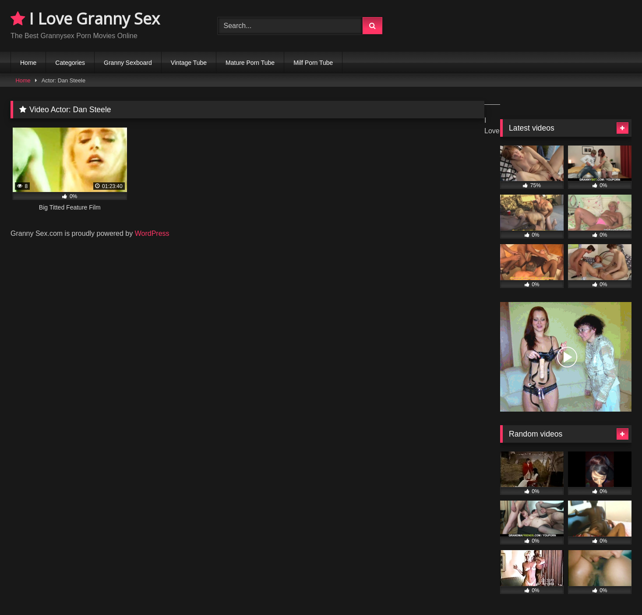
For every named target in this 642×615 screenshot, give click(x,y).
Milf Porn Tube (313, 62)
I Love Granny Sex (85, 18)
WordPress (152, 233)
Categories (70, 62)
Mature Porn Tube (250, 62)
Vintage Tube (189, 62)
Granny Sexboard (128, 62)
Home (28, 62)
